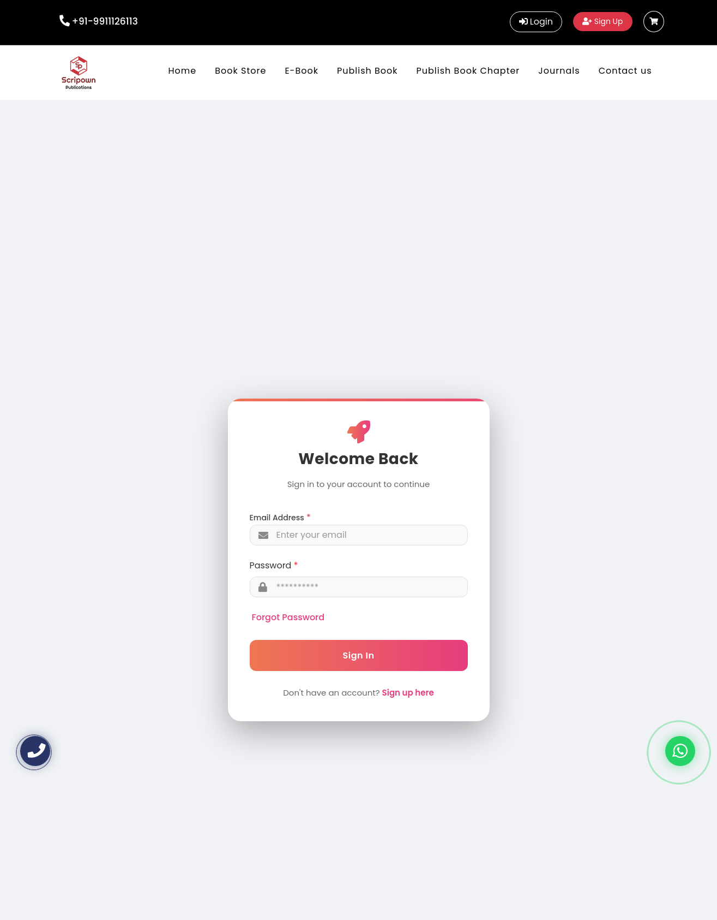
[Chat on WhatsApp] (680, 751)
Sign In (359, 655)
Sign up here (408, 692)
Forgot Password (288, 617)
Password (271, 565)
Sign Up (602, 21)
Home (182, 70)
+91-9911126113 (105, 21)
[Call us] (35, 751)
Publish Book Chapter (468, 70)
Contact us (625, 70)
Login (536, 21)
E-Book (301, 70)
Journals (559, 70)
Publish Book (367, 70)
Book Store (240, 70)
